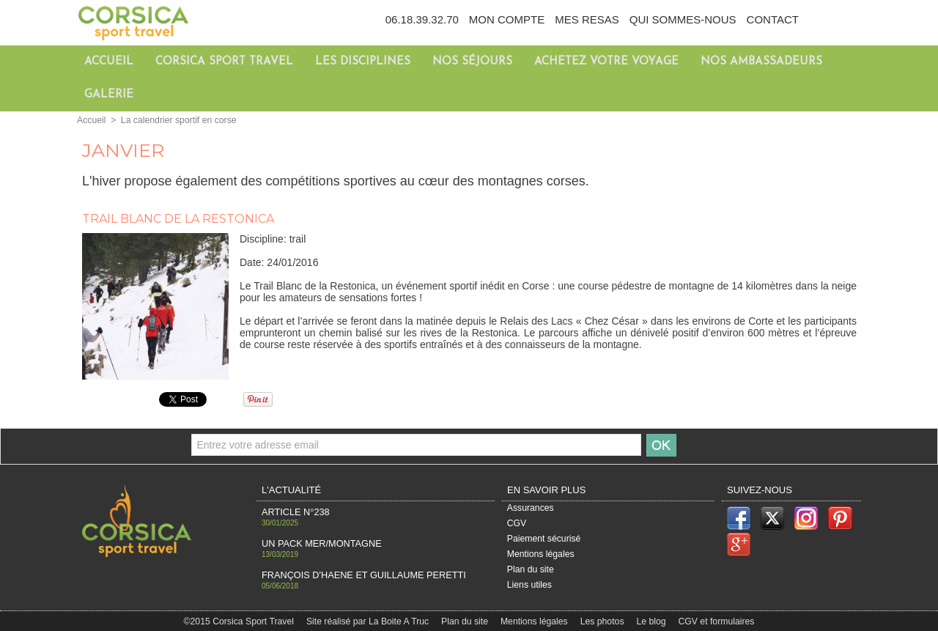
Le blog (650, 620)
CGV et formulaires (713, 620)
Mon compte (506, 19)
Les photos (601, 620)
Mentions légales (540, 555)
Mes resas (587, 19)
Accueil (108, 61)
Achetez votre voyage (606, 61)
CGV (516, 524)
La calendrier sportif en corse (177, 120)
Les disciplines (362, 61)
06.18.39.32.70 (422, 19)
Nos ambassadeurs (761, 61)
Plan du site (530, 570)
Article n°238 (293, 511)
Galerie (108, 94)
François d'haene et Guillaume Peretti (358, 573)
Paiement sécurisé (543, 539)
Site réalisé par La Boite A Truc (370, 620)
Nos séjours (472, 61)
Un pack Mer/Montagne (318, 542)
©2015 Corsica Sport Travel (243, 620)
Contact (773, 19)
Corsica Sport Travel (224, 61)
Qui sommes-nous (682, 19)
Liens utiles (529, 586)
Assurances (530, 508)
